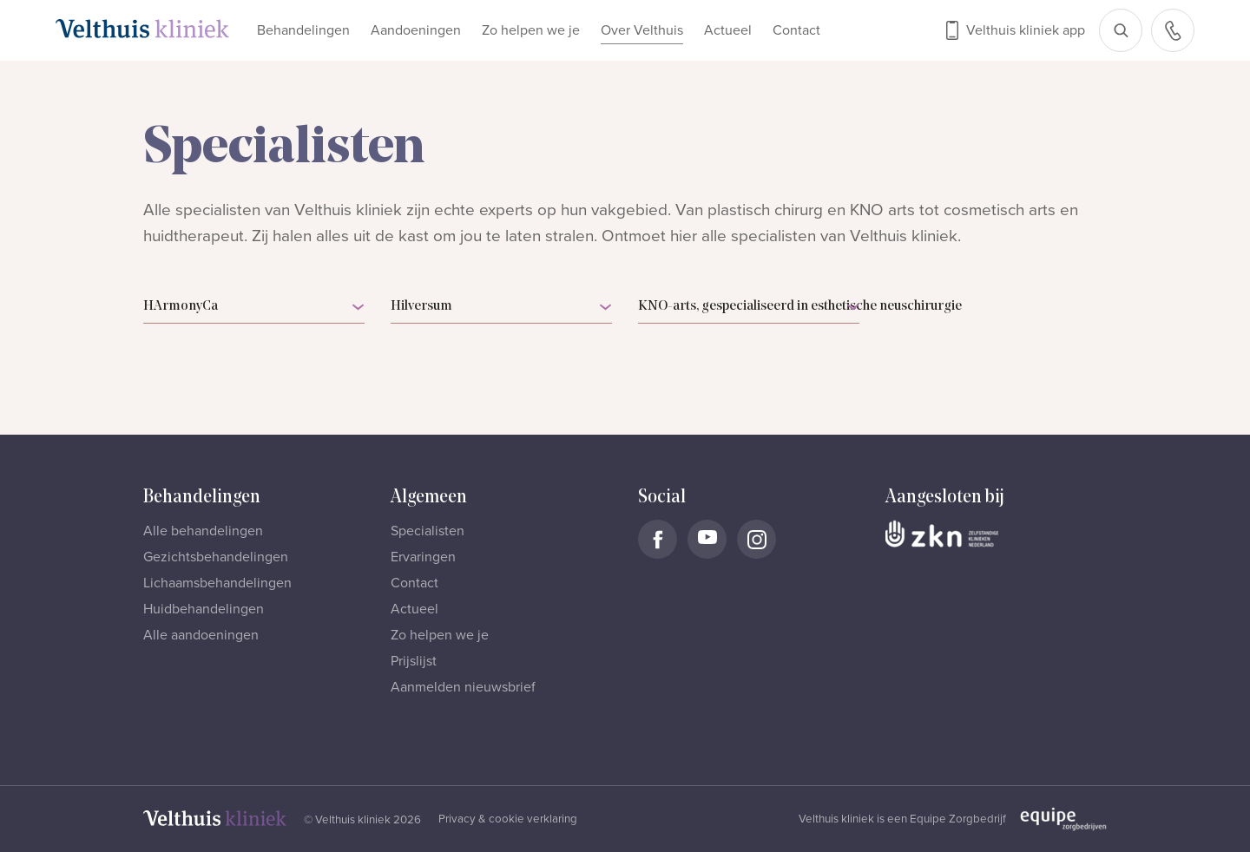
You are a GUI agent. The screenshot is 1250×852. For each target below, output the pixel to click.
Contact (796, 30)
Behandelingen (303, 30)
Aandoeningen (416, 30)
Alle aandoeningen (201, 635)
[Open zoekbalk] (1120, 30)
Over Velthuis (642, 30)
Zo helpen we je (531, 30)
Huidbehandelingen (203, 609)
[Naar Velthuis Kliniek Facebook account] (657, 539)
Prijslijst (414, 661)
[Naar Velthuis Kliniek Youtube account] (707, 539)
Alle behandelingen (203, 531)
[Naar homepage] (142, 28)
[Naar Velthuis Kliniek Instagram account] (756, 539)
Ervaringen (423, 557)
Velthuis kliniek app (1025, 30)
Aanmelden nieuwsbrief (463, 687)
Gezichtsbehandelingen (215, 557)
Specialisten (427, 531)
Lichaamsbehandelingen (217, 583)
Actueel (728, 30)
